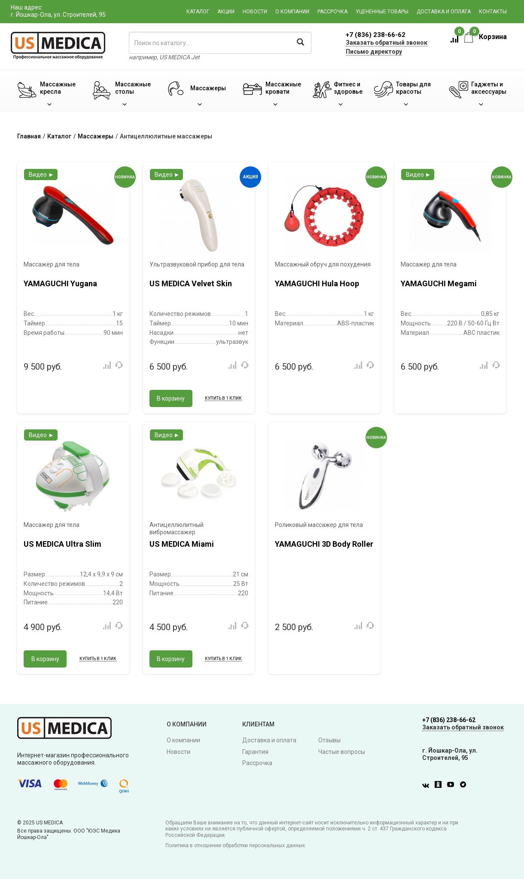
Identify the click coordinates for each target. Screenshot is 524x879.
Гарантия (255, 751)
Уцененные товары (382, 12)
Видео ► (41, 174)
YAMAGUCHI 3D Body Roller (324, 543)
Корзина (485, 37)
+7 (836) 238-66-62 (375, 35)
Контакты (493, 12)
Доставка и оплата (444, 12)
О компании (292, 12)
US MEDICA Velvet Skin (190, 283)
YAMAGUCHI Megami (439, 283)
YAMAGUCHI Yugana (60, 283)
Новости (255, 12)
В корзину (171, 398)
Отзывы (329, 740)
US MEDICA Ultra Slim (62, 543)
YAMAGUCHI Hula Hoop (317, 283)
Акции (226, 12)
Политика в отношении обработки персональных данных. (235, 845)
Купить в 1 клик (223, 398)
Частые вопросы (341, 751)
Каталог (197, 12)
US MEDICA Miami (181, 543)
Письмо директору (374, 51)
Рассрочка (332, 12)
